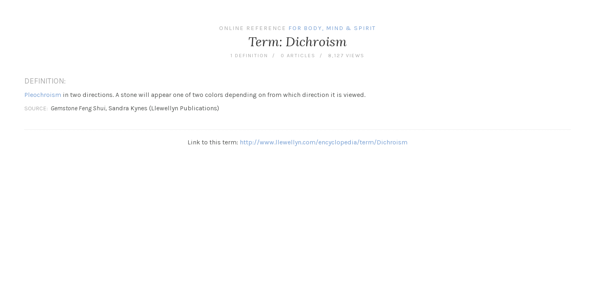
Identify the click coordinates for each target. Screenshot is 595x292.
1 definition (249, 55)
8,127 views (346, 55)
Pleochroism (42, 95)
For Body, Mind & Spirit (332, 28)
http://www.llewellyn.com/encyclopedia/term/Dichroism (323, 142)
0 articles (298, 55)
